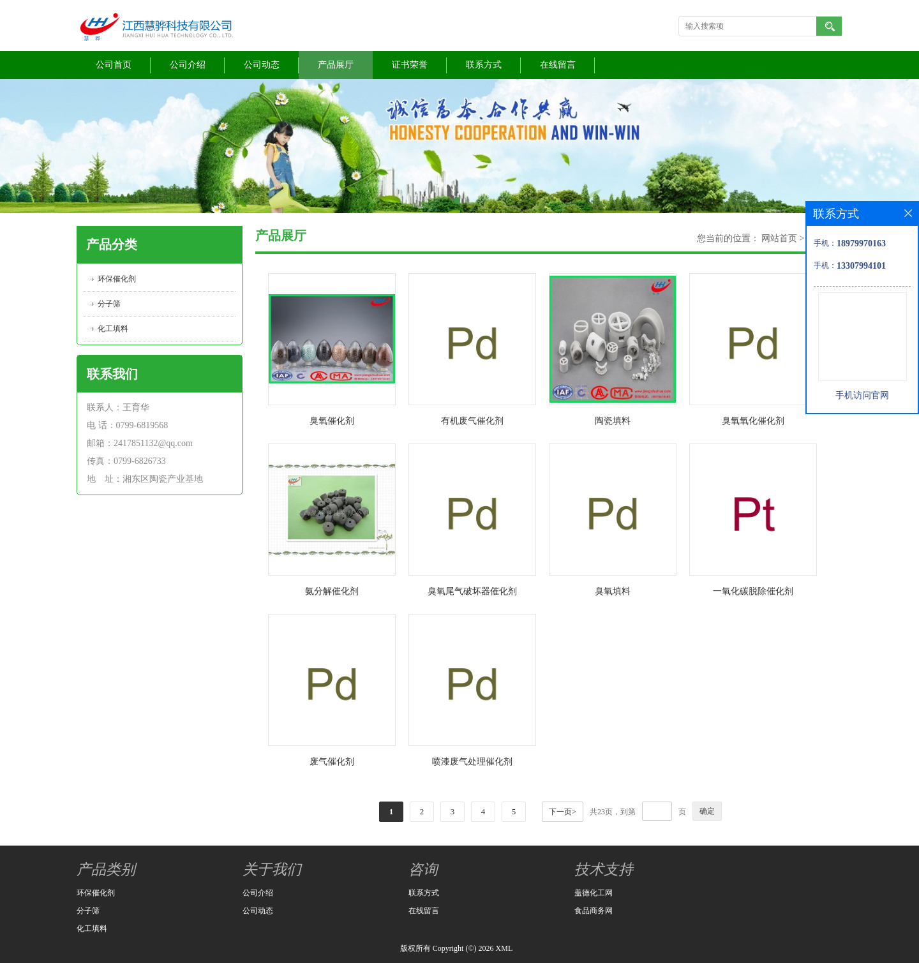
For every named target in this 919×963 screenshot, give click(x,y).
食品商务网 (593, 910)
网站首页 (779, 238)
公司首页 (113, 65)
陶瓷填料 (613, 421)
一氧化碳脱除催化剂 (753, 591)
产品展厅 (336, 65)
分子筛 (109, 303)
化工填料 (113, 328)
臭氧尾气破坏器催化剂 (472, 591)
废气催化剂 (332, 761)
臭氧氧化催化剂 (753, 421)
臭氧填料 (613, 591)
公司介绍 (187, 65)
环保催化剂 (117, 278)
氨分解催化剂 (332, 591)
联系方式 (484, 65)
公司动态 (262, 65)
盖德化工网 (593, 892)
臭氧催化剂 (332, 421)
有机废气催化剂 (472, 421)
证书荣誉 (410, 65)
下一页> (562, 811)
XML (504, 948)
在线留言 (558, 65)
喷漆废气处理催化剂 (472, 761)
